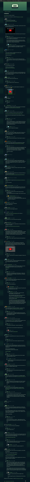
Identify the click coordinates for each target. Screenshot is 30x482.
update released (15, 331)
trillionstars (8, 77)
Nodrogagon (10, 472)
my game (13, 320)
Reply (6, 22)
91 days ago (12, 57)
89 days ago (11, 24)
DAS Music (8, 259)
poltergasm (8, 241)
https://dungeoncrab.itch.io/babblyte (19, 143)
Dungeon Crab (9, 141)
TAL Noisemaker (17, 297)
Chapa (7, 317)
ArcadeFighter (7, 267)
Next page (18, 478)
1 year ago (11, 202)
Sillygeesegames (9, 424)
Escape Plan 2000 (7, 351)
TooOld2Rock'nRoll (9, 264)
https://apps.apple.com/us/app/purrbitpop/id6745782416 (16, 174)
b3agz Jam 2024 (8, 388)
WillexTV (8, 334)
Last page (21, 478)
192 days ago (12, 77)
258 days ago (12, 118)
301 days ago (10, 171)
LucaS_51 (8, 24)
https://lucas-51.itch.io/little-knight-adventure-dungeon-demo (13, 113)
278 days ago (10, 154)
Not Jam (9, 36)
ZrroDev (8, 374)
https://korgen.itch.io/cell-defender (10, 53)
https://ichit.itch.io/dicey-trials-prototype (11, 21)
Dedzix (8, 85)
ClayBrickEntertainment (10, 185)
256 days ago (12, 105)
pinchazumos (8, 207)
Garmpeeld (8, 202)
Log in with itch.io (6, 15)
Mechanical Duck (9, 222)
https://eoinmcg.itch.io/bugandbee (10, 67)
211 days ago (10, 85)
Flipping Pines (9, 105)
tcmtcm (8, 171)
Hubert (8, 154)
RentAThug (8, 432)
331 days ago (15, 185)
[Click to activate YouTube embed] (10, 30)
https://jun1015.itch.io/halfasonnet (13, 213)
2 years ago (10, 374)
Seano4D (8, 405)
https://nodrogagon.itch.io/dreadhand (12, 454)
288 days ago (12, 166)
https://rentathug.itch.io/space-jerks (10, 437)
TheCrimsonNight (11, 286)
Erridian (8, 229)
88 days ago (13, 44)
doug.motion (8, 166)
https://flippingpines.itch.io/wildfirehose (14, 107)
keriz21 (10, 358)
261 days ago (12, 136)
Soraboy (21, 295)
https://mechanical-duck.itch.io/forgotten (13, 226)
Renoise (13, 292)
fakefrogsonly (9, 306)
